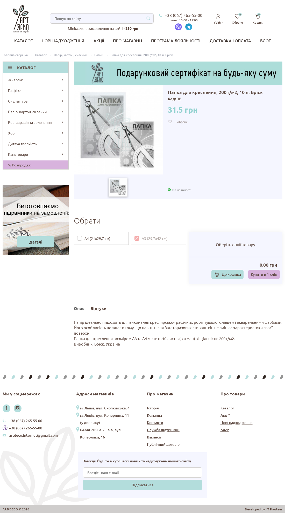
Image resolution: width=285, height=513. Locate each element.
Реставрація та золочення (36, 122)
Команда (154, 415)
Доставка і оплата (230, 40)
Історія (153, 408)
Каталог (23, 40)
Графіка (36, 90)
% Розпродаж (19, 165)
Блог (265, 40)
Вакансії (154, 437)
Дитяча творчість (36, 143)
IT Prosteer (274, 509)
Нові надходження (63, 40)
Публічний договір (163, 444)
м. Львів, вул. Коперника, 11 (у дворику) (104, 419)
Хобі (36, 133)
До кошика (231, 274)
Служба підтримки (163, 429)
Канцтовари (36, 154)
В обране (181, 122)
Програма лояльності (175, 40)
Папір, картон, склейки (36, 111)
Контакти (155, 422)
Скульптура (36, 101)
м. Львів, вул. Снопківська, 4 (105, 408)
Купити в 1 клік (264, 274)
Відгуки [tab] (98, 308)
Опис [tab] (79, 308)
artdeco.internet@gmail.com (33, 435)
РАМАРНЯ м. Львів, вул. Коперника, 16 (101, 433)
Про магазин (127, 40)
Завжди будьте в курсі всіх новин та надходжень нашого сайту (137, 460)
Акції (99, 40)
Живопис (36, 79)
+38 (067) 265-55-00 (183, 15)
